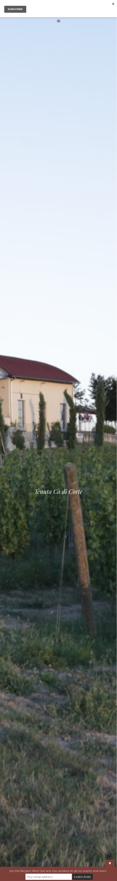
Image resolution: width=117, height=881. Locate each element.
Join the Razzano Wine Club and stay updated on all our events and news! (58, 871)
